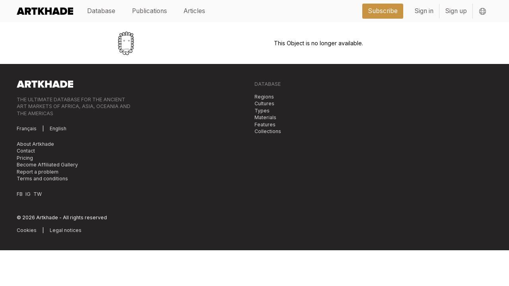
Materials (265, 117)
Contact (26, 151)
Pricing (25, 158)
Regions (264, 97)
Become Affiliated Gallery (47, 165)
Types (262, 111)
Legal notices (66, 230)
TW (37, 194)
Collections (267, 131)
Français (27, 128)
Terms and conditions (42, 179)
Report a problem (37, 172)
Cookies (27, 230)
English (58, 128)
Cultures (264, 103)
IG (28, 194)
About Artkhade (35, 144)
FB (20, 194)
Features (265, 125)
